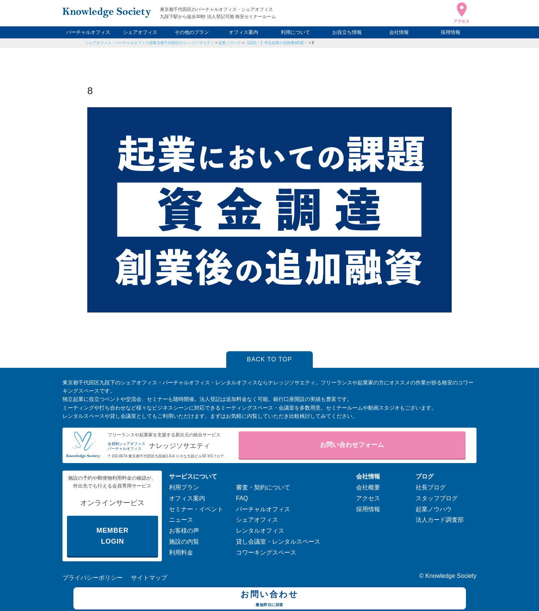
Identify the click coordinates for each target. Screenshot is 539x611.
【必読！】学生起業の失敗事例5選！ (276, 43)
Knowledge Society (451, 576)
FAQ (242, 498)
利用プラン (184, 487)
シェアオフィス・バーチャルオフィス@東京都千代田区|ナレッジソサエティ (149, 43)
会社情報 (399, 32)
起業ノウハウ (229, 43)
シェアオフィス (140, 32)
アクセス (368, 498)
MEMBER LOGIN (112, 536)
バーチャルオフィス (88, 32)
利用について (295, 32)
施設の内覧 (184, 541)
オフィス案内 (243, 32)
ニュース (181, 520)
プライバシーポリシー (92, 577)
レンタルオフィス (260, 530)
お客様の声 (184, 530)
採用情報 (450, 32)
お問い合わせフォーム (352, 444)
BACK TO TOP (269, 359)
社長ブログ (431, 487)
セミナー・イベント (196, 509)
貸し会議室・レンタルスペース (278, 541)
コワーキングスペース (266, 552)
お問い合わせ (270, 599)
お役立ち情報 (347, 32)
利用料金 (181, 552)
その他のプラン (192, 32)
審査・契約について (263, 487)
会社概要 (368, 487)
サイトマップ (149, 577)
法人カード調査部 (440, 520)
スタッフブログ (437, 498)
